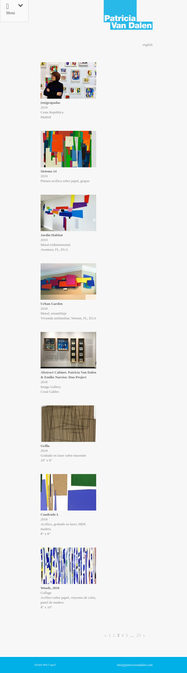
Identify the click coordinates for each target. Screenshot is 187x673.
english (147, 45)
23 (138, 635)
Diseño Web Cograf (45, 664)
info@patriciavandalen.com (135, 665)
